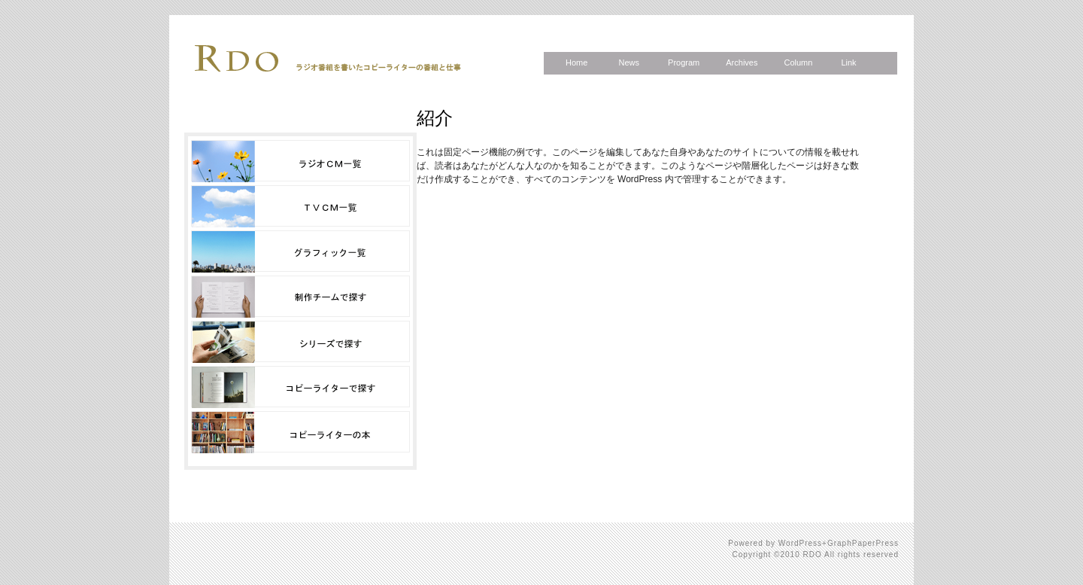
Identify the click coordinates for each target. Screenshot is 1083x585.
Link (848, 62)
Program (683, 62)
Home (576, 62)
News (629, 62)
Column (798, 62)
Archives (741, 62)
